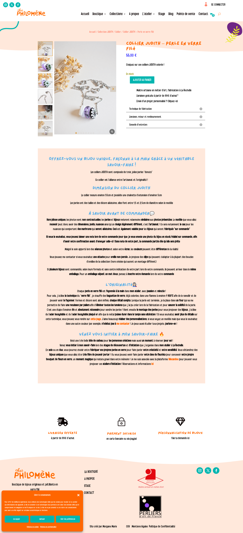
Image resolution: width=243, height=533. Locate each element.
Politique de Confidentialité (162, 526)
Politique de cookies (33, 527)
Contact (203, 14)
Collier (118, 31)
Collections (116, 14)
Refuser (42, 519)
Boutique (98, 14)
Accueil (85, 14)
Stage (161, 14)
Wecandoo (173, 359)
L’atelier (147, 14)
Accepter (16, 519)
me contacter (122, 323)
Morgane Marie (110, 526)
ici (152, 364)
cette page (96, 319)
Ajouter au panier (142, 79)
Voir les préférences (68, 519)
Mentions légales (140, 526)
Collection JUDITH (105, 31)
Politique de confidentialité (48, 527)
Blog (170, 14)
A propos (134, 14)
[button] (78, 495)
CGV (128, 526)
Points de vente (186, 14)
